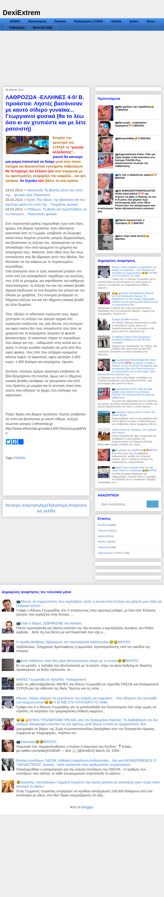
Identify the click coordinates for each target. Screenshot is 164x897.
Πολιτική (60, 21)
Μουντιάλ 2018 (42, 27)
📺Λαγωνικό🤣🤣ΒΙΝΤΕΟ (36, 742)
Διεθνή (134, 21)
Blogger (87, 807)
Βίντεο (151, 21)
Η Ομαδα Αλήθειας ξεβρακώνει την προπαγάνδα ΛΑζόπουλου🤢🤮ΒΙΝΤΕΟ (73, 642)
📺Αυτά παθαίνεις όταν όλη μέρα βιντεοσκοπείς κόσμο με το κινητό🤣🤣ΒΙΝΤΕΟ (77, 661)
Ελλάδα (116, 21)
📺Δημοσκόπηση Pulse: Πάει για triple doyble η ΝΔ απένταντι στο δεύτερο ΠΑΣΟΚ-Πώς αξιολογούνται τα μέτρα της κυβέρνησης (135, 160)
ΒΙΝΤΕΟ (102, 541)
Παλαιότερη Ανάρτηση (67, 505)
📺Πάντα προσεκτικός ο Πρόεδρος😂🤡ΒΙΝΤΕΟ (130, 222)
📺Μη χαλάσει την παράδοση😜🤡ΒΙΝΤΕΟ (135, 450)
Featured (102, 547)
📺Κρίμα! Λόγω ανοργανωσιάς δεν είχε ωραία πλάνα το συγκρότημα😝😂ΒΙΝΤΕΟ (134, 469)
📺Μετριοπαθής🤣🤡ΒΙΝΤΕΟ (133, 138)
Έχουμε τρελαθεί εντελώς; (125, 319)
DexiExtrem (21, 12)
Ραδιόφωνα (17, 27)
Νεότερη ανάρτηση (22, 505)
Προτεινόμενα (37, 21)
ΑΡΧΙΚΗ (15, 21)
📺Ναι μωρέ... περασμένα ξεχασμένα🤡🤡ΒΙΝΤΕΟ (130, 124)
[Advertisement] (82, 56)
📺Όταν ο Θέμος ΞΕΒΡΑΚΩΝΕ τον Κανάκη (48, 623)
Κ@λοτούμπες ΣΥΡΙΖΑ (88, 21)
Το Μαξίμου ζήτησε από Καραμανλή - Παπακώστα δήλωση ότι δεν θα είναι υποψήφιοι (131, 340)
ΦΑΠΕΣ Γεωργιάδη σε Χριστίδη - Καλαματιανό (51, 679)
